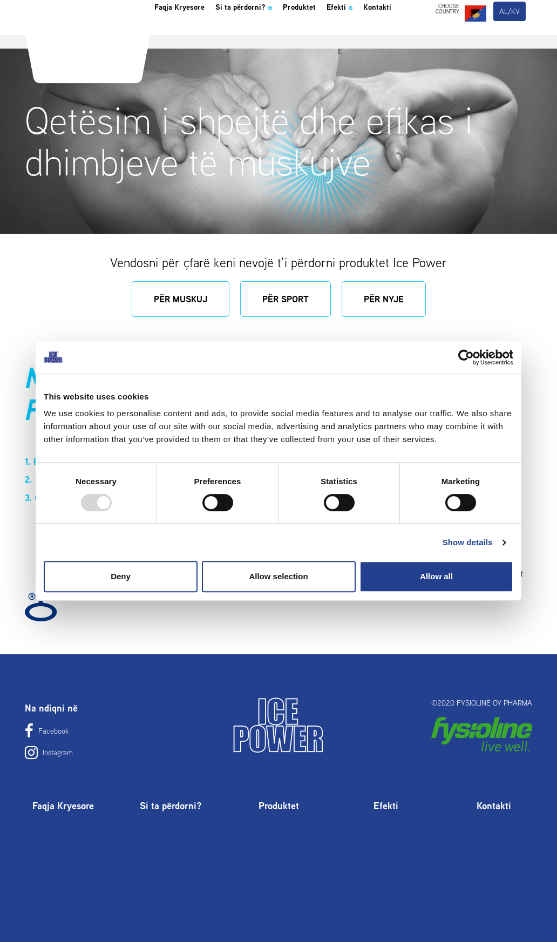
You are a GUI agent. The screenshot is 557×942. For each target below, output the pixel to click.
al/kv (510, 36)
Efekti (391, 34)
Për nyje (384, 299)
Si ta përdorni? (271, 34)
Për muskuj (180, 299)
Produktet (341, 34)
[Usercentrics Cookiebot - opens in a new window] (466, 357)
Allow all (436, 576)
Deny (121, 576)
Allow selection (278, 576)
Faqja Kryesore (188, 34)
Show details (468, 542)
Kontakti (172, 72)
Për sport (285, 299)
